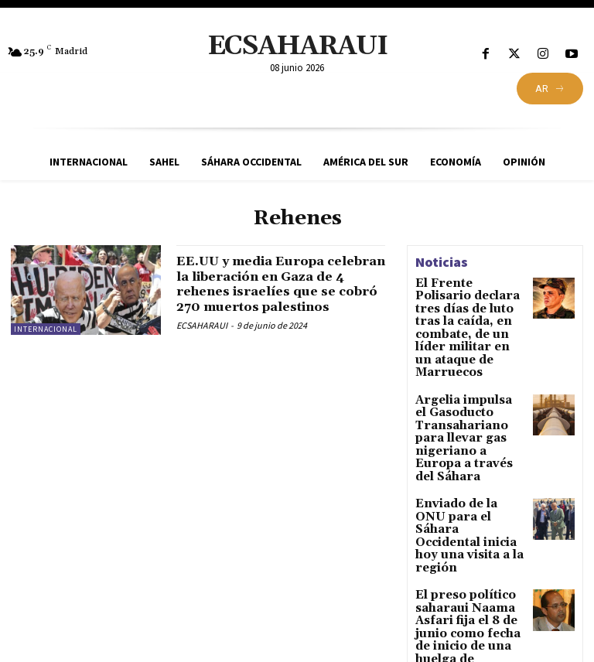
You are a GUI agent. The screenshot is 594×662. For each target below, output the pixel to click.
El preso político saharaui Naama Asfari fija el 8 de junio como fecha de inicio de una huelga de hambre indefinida (470, 521)
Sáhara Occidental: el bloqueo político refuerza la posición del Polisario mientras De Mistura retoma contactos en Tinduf (470, 599)
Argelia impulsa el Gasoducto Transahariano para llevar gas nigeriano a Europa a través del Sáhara (468, 387)
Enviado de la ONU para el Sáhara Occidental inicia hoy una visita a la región (467, 454)
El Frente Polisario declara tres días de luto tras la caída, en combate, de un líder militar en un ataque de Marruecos (465, 309)
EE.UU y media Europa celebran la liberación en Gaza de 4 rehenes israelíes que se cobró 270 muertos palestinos (278, 291)
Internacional (45, 329)
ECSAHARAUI (201, 340)
